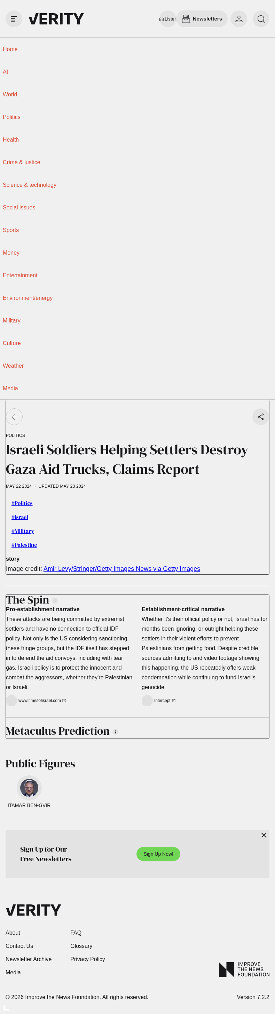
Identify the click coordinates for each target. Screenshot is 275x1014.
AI (5, 72)
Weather (13, 366)
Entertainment (20, 275)
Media (10, 388)
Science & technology (29, 185)
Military (12, 321)
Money (11, 253)
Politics (12, 117)
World (10, 94)
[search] (261, 18)
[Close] (263, 835)
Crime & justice (21, 162)
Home (10, 49)
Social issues (19, 207)
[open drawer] (14, 18)
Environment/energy (28, 298)
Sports (11, 230)
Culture (12, 343)
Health (11, 140)
